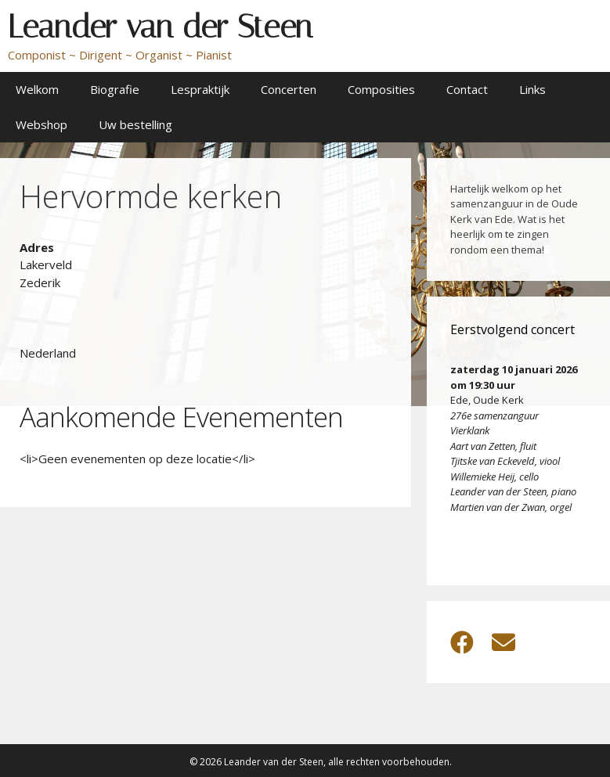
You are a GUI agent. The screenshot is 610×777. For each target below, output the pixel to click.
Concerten (288, 89)
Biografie (114, 89)
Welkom (37, 89)
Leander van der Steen (160, 26)
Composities (381, 89)
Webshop (41, 124)
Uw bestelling (135, 124)
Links (532, 89)
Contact (467, 89)
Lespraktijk (200, 89)
